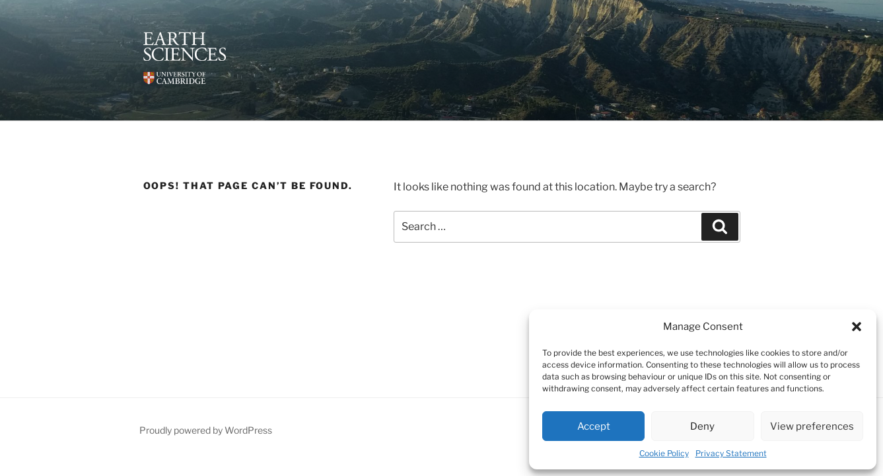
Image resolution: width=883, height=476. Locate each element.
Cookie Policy (664, 453)
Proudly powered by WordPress (205, 430)
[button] (856, 326)
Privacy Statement (731, 453)
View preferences (812, 426)
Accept (593, 426)
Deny (702, 426)
